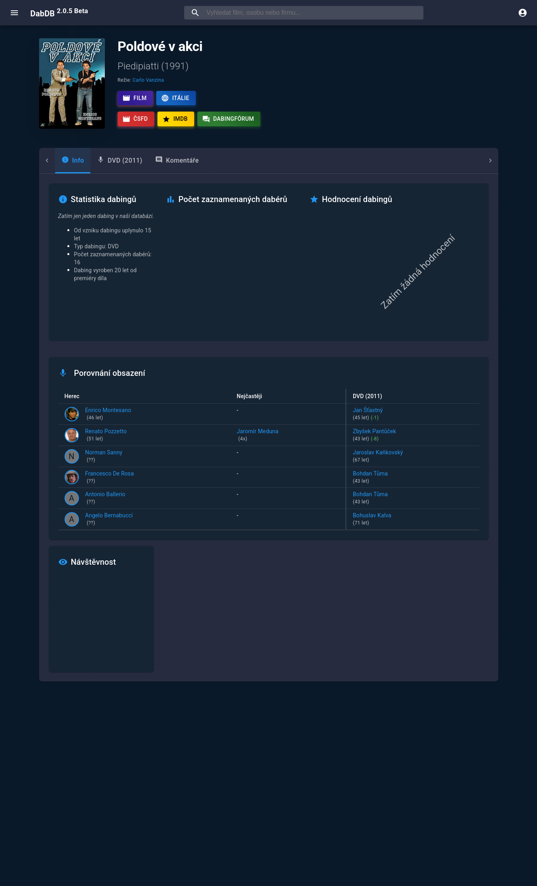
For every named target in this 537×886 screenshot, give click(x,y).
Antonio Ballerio (105, 498)
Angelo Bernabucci (109, 519)
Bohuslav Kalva (413, 519)
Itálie (175, 98)
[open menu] (14, 12)
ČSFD (135, 119)
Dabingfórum (228, 119)
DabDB (59, 12)
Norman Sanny (104, 456)
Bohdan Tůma (413, 477)
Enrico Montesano (108, 414)
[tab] (57, 160)
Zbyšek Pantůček (413, 435)
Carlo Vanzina (148, 80)
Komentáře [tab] (161, 160)
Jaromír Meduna (288, 435)
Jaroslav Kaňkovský (413, 456)
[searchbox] (313, 13)
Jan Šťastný (413, 414)
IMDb (175, 119)
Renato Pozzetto (106, 435)
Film (134, 98)
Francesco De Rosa (109, 477)
